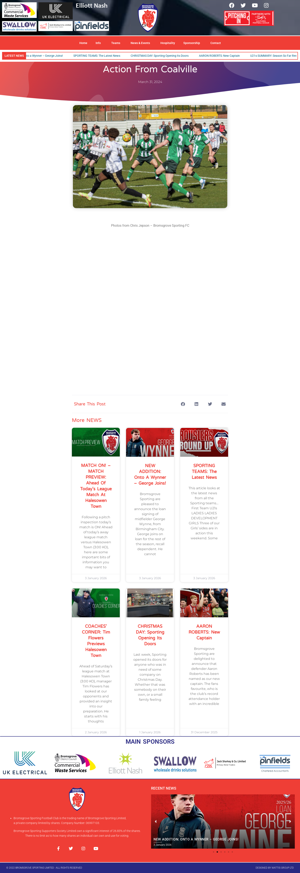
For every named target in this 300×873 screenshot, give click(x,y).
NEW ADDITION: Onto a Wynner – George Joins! (35, 55)
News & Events (141, 43)
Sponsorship (192, 43)
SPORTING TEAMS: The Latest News (100, 55)
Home (83, 43)
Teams (116, 43)
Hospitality (167, 43)
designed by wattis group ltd (275, 867)
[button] (183, 404)
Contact (215, 43)
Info (99, 43)
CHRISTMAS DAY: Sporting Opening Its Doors (163, 55)
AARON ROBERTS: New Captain (222, 55)
